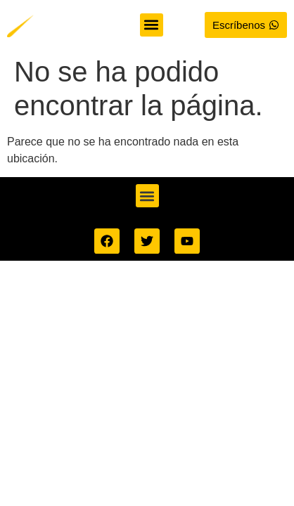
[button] (151, 25)
